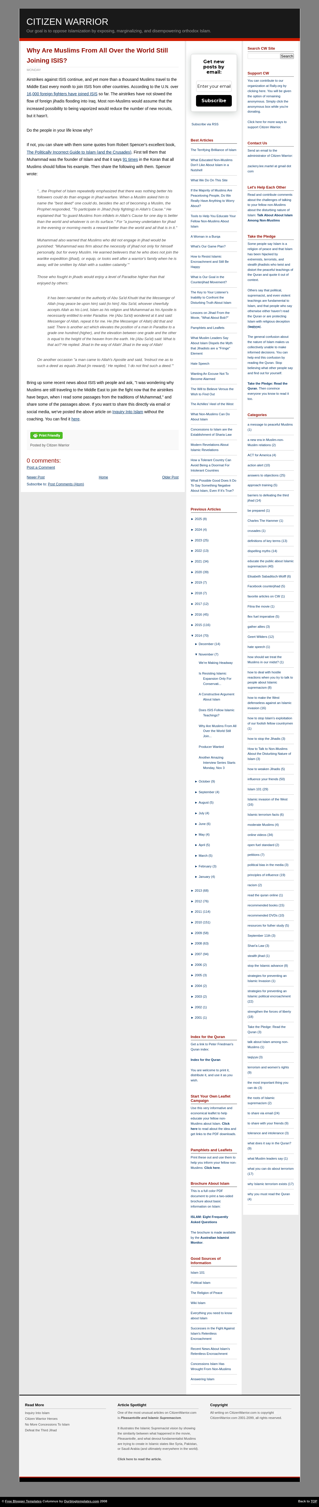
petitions (254, 854)
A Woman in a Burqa (205, 236)
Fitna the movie (259, 606)
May (202, 834)
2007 (199, 954)
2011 (199, 911)
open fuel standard (261, 845)
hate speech (257, 647)
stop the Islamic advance (266, 965)
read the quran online (263, 895)
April (202, 845)
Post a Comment (41, 467)
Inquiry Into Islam (127, 411)
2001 (199, 1017)
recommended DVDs (263, 915)
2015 (199, 625)
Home (103, 477)
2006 (199, 964)
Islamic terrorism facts (264, 814)
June (202, 824)
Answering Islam (202, 1379)
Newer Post (36, 477)
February (205, 866)
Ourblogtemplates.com (81, 1501)
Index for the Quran (206, 1059)
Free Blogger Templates (23, 1501)
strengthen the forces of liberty (269, 1011)
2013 (199, 890)
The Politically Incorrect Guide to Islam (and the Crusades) (79, 152)
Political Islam (200, 1282)
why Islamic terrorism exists (268, 1184)
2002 (199, 1007)
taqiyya (254, 326)
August (204, 802)
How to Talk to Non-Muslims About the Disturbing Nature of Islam (269, 754)
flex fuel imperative (261, 616)
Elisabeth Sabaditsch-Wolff (267, 576)
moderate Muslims (261, 824)
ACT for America (260, 455)
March (203, 855)
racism (253, 885)
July (202, 813)
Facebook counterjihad (264, 586)
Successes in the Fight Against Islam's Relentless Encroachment (213, 1333)
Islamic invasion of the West (268, 799)
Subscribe (214, 100)
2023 (199, 540)
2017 (199, 604)
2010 (199, 922)
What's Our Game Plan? (208, 246)
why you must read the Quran (269, 1194)
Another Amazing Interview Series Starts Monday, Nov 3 (217, 763)
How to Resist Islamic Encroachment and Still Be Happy (210, 262)
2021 (199, 561)
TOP (314, 1501)
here (75, 419)
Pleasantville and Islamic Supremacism (151, 1418)
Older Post (170, 477)
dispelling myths (260, 551)
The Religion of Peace (207, 1292)
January (205, 876)
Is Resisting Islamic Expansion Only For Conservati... (215, 678)
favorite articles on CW (264, 596)
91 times (130, 159)
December (206, 644)
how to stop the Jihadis (264, 738)
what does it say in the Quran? (269, 1143)
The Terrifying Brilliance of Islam (213, 150)
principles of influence (264, 875)
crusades (255, 530)
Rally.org (276, 85)
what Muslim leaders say (266, 1158)
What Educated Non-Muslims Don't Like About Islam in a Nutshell (212, 165)
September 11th (260, 935)
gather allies (257, 626)
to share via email (261, 1113)
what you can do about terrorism (271, 1168)
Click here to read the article (139, 1459)
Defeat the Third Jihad (41, 1430)
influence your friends (263, 779)
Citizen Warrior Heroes (41, 1418)
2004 (199, 986)
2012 (199, 901)
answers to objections (264, 475)
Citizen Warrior (68, 21)
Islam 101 (198, 1272)
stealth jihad (257, 956)
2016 (199, 614)
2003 (199, 996)
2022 (199, 550)
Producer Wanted (211, 746)
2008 (199, 943)
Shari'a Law (256, 945)
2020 (199, 572)
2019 (199, 582)
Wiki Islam (198, 1303)
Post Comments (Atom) (66, 484)
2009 (199, 933)
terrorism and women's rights (268, 1067)
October (205, 781)
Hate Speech (200, 363)
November (206, 654)
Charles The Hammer (263, 520)
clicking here (257, 91)
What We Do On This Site (209, 180)
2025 (199, 519)
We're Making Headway (216, 662)
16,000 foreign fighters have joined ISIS (62, 94)
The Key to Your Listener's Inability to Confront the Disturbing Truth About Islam (211, 297)
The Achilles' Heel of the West (212, 404)
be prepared (257, 510)
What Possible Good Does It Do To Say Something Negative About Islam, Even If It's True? (213, 486)
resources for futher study (266, 925)
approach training (261, 485)
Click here (212, 1167)
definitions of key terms (265, 541)
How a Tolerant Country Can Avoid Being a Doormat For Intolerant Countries (211, 465)
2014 (199, 635)
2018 (199, 593)
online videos (257, 835)
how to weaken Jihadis (264, 769)
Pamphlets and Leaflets (208, 327)
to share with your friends (266, 1123)
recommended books (263, 905)
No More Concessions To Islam (47, 1424)
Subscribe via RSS (205, 124)
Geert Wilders (258, 636)
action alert (256, 465)
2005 (199, 975)
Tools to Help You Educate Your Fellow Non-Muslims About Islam (213, 221)
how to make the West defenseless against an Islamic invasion (270, 703)
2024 (199, 529)
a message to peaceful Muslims (270, 424)
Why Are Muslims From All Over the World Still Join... (217, 731)
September (207, 792)
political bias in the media (266, 865)
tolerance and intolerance (266, 1133)
